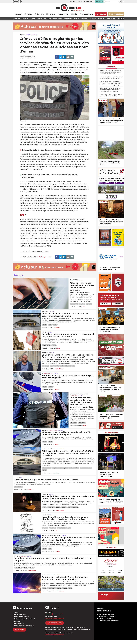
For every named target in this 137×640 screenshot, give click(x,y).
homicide (50, 386)
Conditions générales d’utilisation (24, 625)
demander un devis (54, 623)
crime (22, 251)
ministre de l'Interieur (36, 251)
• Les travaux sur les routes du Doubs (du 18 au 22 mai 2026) (111, 95)
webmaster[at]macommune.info (54, 634)
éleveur (58, 507)
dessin (68, 528)
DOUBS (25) (45, 311)
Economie (56, 449)
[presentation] (99, 442)
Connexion (117, 303)
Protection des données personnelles (25, 619)
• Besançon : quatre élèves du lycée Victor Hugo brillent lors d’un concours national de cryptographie (111, 83)
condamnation (51, 507)
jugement (64, 507)
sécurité (46, 251)
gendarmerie (74, 422)
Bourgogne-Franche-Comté (79, 394)
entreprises (64, 468)
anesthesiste (46, 366)
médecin (72, 366)
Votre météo (111, 547)
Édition (71, 10)
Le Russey (45, 494)
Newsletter (19, 630)
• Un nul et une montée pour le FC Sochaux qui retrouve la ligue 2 (111, 77)
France (22, 35)
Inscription (105, 303)
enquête (44, 324)
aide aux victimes (47, 468)
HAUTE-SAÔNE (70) (75, 279)
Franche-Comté (47, 449)
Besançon (45, 352)
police (49, 324)
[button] (120, 1)
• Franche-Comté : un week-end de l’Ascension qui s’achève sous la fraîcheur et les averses (111, 72)
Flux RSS (17, 621)
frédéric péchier (64, 366)
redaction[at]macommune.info (54, 614)
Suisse (44, 332)
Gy (42, 373)
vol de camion (82, 422)
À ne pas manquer (111, 432)
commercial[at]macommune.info (54, 618)
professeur (88, 304)
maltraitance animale (73, 507)
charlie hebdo (52, 528)
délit (27, 251)
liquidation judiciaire (73, 468)
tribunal (55, 324)
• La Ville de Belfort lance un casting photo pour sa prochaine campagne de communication (110, 89)
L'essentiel (111, 67)
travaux (44, 470)
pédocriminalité (74, 304)
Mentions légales (19, 623)
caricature (45, 528)
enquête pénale (56, 468)
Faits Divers (73, 281)
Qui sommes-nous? (20, 614)
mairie (70, 588)
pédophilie (82, 304)
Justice (28, 35)
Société (34, 35)
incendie (54, 345)
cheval (44, 507)
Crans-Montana (46, 345)
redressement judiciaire (85, 468)
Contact (16, 612)
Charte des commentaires (21, 616)
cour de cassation (55, 366)
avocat (44, 588)
